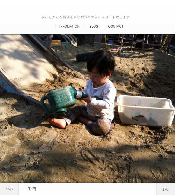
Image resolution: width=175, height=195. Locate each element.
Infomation (69, 26)
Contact (115, 26)
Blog (93, 26)
